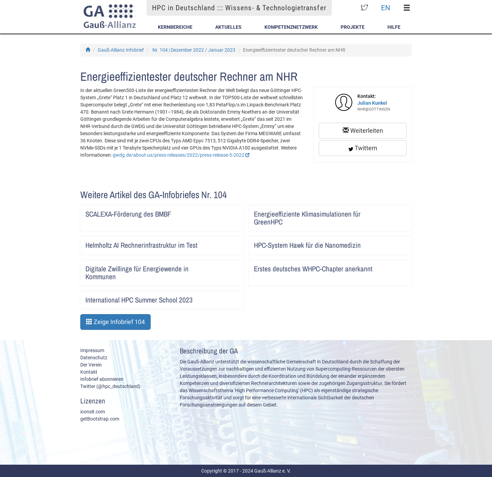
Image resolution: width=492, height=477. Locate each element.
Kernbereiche (175, 27)
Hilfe (393, 27)
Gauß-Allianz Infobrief (121, 50)
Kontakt (88, 372)
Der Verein (91, 365)
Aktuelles (228, 27)
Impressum (92, 350)
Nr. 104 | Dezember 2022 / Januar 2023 (193, 50)
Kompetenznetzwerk (291, 27)
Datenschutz (93, 357)
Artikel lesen (234, 212)
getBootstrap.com (99, 419)
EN (385, 8)
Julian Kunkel (372, 103)
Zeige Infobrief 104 (115, 321)
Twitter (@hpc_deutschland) (110, 386)
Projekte (353, 27)
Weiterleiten (363, 130)
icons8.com (92, 411)
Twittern (362, 148)
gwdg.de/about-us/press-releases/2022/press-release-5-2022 (181, 155)
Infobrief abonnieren (101, 379)
